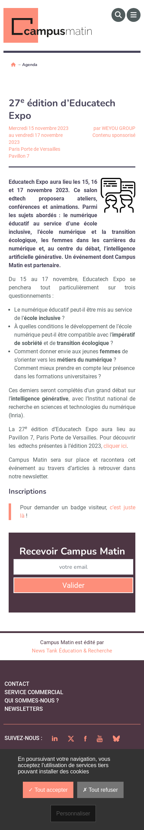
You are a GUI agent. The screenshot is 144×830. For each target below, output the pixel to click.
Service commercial (33, 692)
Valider (73, 585)
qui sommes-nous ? (31, 700)
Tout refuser (100, 790)
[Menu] (134, 15)
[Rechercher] (118, 15)
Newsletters (23, 709)
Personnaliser (73, 813)
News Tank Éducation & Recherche (72, 651)
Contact (16, 684)
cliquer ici (115, 446)
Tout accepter (48, 790)
